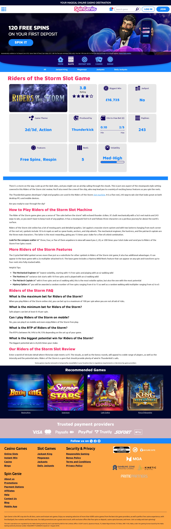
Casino (98, 64)
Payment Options (14, 486)
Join (163, 9)
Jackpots (42, 461)
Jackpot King (44, 453)
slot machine (99, 194)
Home (60, 64)
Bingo (110, 64)
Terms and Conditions (78, 461)
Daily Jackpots (45, 465)
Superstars (66, 412)
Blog (6, 502)
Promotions (11, 482)
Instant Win (84, 64)
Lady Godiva (105, 412)
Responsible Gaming (77, 453)
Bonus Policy (73, 457)
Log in (148, 9)
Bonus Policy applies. (125, 53)
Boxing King (25, 412)
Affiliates (9, 490)
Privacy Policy (74, 465)
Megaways (43, 457)
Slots (71, 64)
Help (6, 494)
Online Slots (11, 453)
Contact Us (10, 498)
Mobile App (10, 506)
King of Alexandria (145, 412)
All (45, 69)
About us (9, 479)
